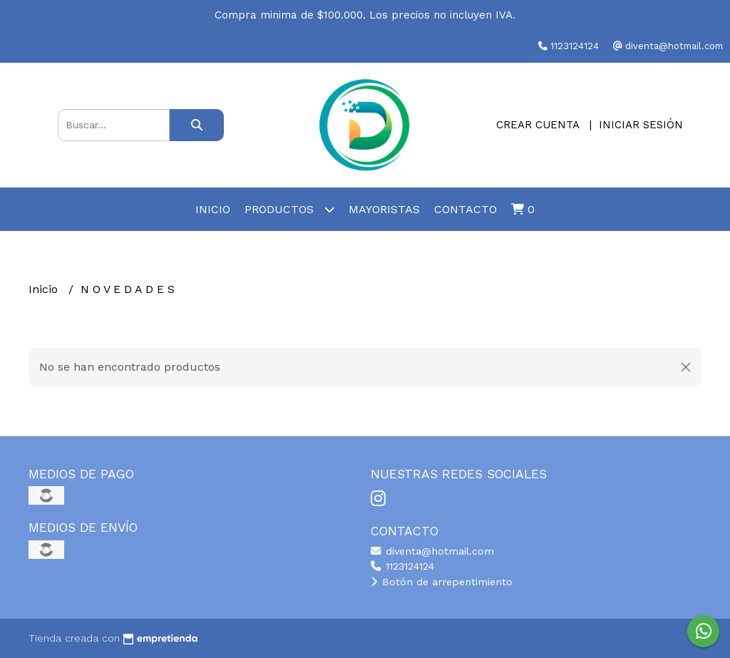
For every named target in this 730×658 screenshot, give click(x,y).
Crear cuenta (537, 124)
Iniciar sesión (641, 124)
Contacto (465, 209)
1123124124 (402, 566)
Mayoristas (384, 209)
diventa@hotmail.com (432, 551)
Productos (289, 209)
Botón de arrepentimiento (442, 581)
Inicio (212, 209)
